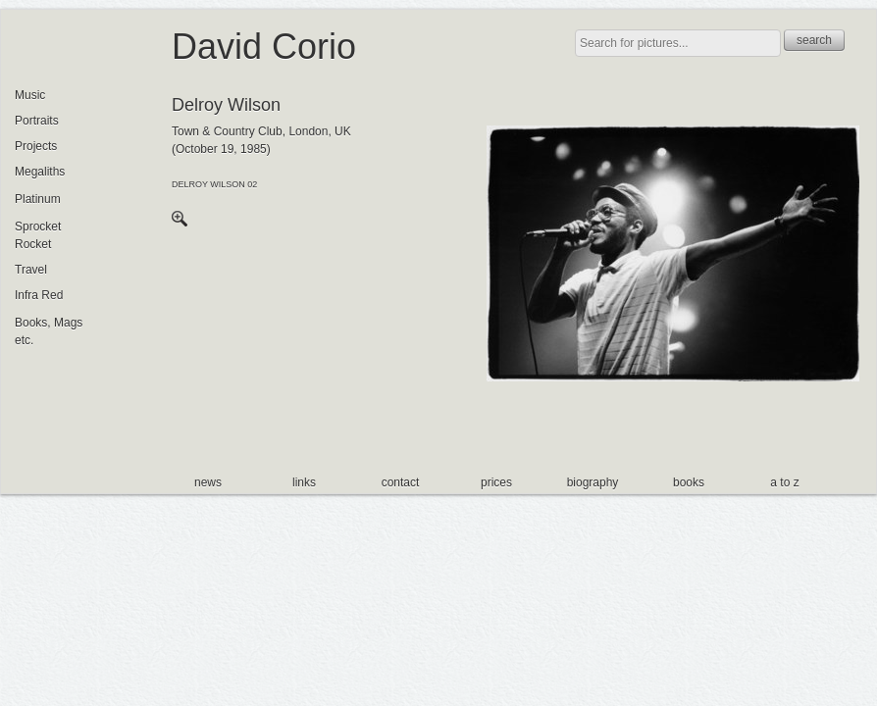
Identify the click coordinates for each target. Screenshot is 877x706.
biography (593, 482)
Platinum (38, 199)
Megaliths (40, 171)
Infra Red (39, 295)
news (208, 482)
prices (496, 482)
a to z (784, 482)
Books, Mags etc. (48, 331)
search (814, 40)
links (304, 482)
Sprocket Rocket (38, 235)
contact (401, 482)
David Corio (264, 46)
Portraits (37, 120)
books (688, 482)
